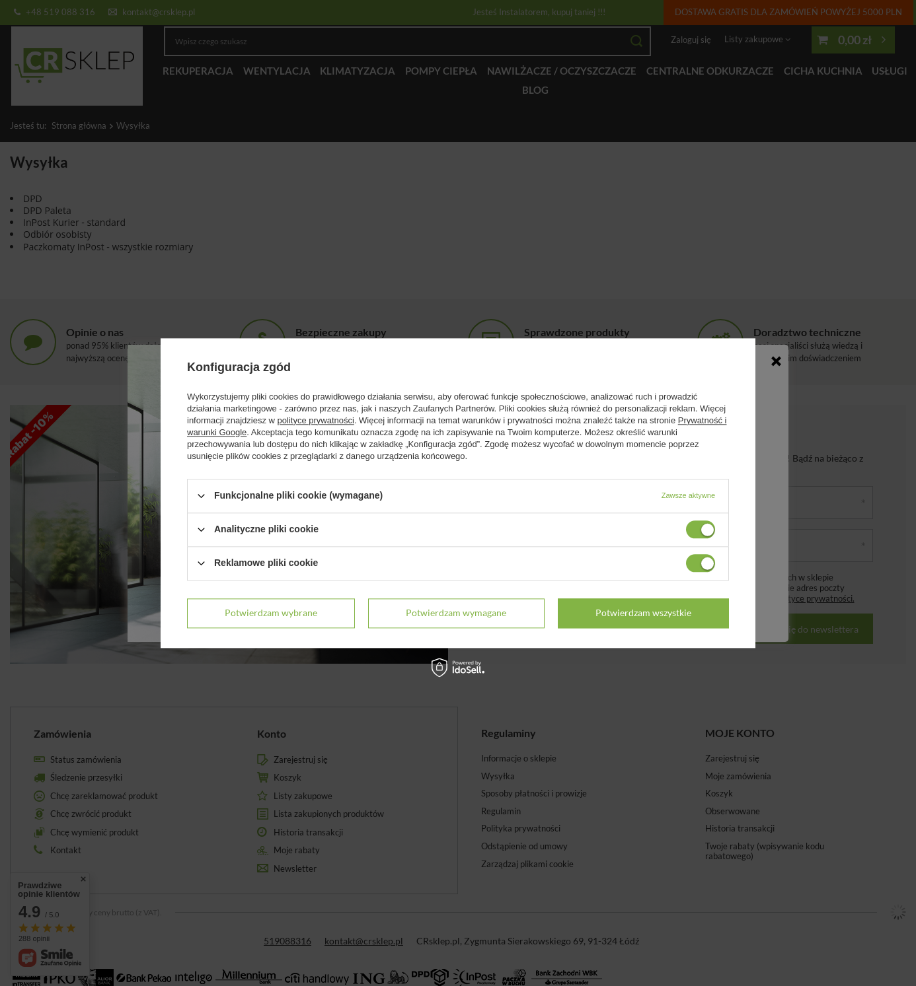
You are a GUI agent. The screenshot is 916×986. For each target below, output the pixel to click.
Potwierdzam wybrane (271, 612)
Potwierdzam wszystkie (643, 612)
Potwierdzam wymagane (456, 612)
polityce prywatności (316, 420)
